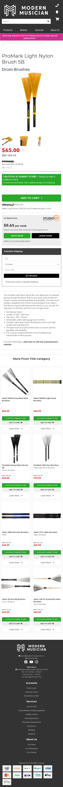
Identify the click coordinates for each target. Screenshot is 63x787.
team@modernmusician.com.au (32, 656)
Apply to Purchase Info (17, 241)
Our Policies (31, 752)
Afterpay (31, 730)
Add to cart (15, 423)
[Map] (57, 12)
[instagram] (36, 662)
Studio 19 (31, 734)
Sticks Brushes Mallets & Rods (25, 42)
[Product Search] (24, 21)
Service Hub (32, 706)
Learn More (45, 236)
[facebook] (25, 662)
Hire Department (32, 718)
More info (12, 205)
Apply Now (17, 236)
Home (4, 42)
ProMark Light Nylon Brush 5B (14, 45)
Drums (10, 42)
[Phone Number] (57, 5)
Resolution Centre (31, 696)
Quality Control (31, 714)
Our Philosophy (31, 748)
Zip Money (31, 726)
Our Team (32, 744)
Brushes (40, 42)
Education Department (31, 722)
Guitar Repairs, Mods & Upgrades (31, 710)
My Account (31, 688)
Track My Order (31, 692)
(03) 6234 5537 (32, 658)
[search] (48, 21)
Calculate (31, 276)
